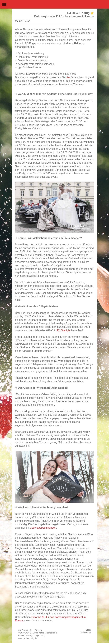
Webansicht (86, 632)
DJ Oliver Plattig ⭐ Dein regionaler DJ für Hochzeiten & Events (64, 14)
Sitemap (38, 630)
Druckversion (26, 630)
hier (68, 77)
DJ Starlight (64, 330)
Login (88, 630)
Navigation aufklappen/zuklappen (54, 4)
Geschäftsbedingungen (43, 527)
